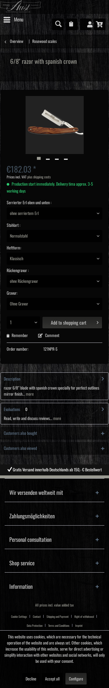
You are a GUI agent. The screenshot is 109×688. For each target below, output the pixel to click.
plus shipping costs (39, 177)
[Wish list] (72, 24)
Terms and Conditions (58, 625)
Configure (76, 679)
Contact (37, 616)
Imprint (79, 625)
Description (12, 379)
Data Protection (34, 625)
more (29, 394)
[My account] (86, 24)
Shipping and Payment (58, 616)
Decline (31, 679)
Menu (13, 18)
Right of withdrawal (84, 616)
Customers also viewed (20, 448)
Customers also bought (20, 433)
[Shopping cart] (100, 24)
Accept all (52, 679)
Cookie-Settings (19, 616)
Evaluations (12, 410)
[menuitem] (13, 20)
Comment (48, 336)
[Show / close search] (58, 24)
